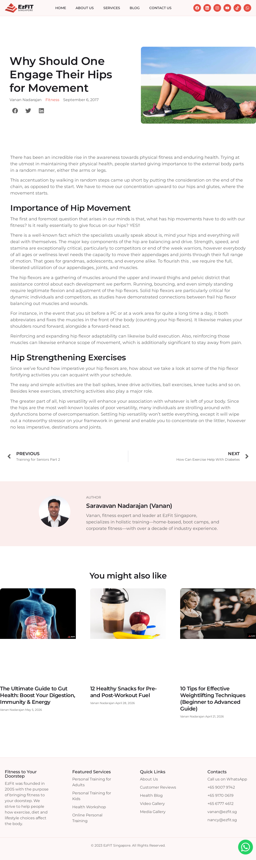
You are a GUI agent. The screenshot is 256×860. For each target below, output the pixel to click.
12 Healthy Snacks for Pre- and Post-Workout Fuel (123, 692)
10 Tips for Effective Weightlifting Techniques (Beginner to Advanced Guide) (212, 698)
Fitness (52, 99)
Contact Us (160, 8)
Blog (135, 8)
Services (111, 8)
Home (60, 8)
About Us (85, 8)
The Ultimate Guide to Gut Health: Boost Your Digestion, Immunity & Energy (37, 695)
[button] (15, 110)
